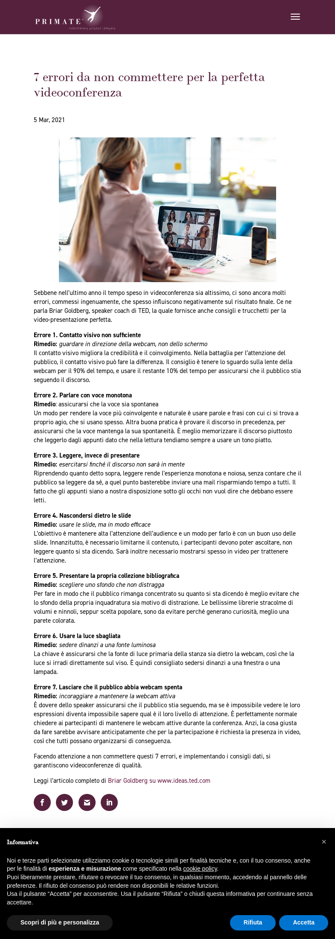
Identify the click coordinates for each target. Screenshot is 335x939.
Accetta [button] (304, 922)
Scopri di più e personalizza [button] (59, 922)
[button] (324, 842)
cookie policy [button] (200, 868)
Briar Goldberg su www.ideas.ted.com (159, 780)
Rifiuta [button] (253, 922)
